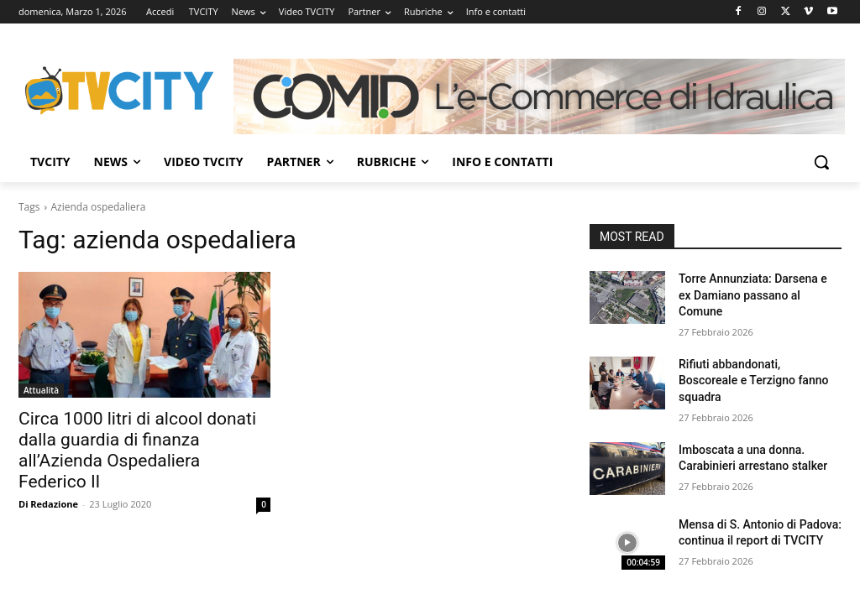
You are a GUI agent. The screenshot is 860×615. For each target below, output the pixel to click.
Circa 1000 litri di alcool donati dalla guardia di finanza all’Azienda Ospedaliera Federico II (137, 450)
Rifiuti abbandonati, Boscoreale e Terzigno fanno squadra (753, 380)
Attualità (41, 390)
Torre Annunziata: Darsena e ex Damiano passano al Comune (753, 295)
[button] (821, 162)
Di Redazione (48, 504)
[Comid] (539, 96)
